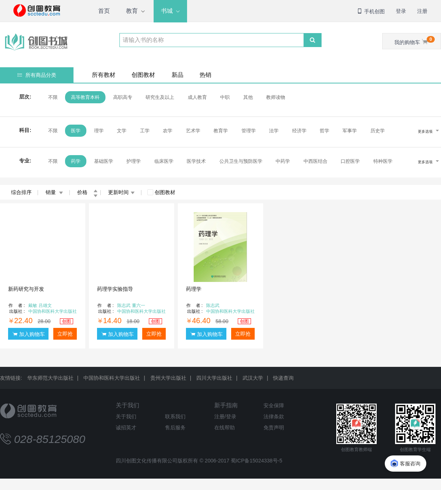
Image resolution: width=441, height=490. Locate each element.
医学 (75, 130)
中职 (225, 97)
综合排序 (21, 192)
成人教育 (197, 97)
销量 (55, 192)
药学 (75, 161)
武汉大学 (253, 378)
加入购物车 (28, 334)
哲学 (324, 130)
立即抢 (65, 334)
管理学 (248, 130)
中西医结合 (315, 161)
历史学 (377, 130)
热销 (205, 75)
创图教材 (143, 75)
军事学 (350, 130)
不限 (53, 97)
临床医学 (163, 161)
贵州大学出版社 (168, 378)
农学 (167, 130)
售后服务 (175, 427)
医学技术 (196, 161)
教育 (132, 11)
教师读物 (275, 97)
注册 (422, 11)
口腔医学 (350, 161)
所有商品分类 (37, 75)
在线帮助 (224, 427)
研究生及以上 (160, 97)
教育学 (221, 130)
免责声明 (273, 427)
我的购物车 (414, 40)
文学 (121, 130)
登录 (401, 11)
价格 (87, 192)
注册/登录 (225, 416)
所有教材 (103, 75)
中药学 (283, 161)
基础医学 (103, 161)
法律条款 (273, 416)
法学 (274, 130)
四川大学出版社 (214, 378)
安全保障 (273, 405)
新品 (177, 75)
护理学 (133, 161)
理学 (99, 130)
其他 (248, 97)
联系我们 (175, 416)
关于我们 (127, 405)
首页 (104, 11)
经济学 (299, 130)
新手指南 (226, 405)
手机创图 (371, 11)
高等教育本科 (85, 97)
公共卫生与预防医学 (240, 161)
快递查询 (283, 378)
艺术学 (193, 130)
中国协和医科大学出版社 (111, 378)
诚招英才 (126, 427)
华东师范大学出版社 (50, 378)
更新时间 (121, 192)
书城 (167, 11)
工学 (145, 130)
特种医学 (382, 161)
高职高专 (122, 97)
